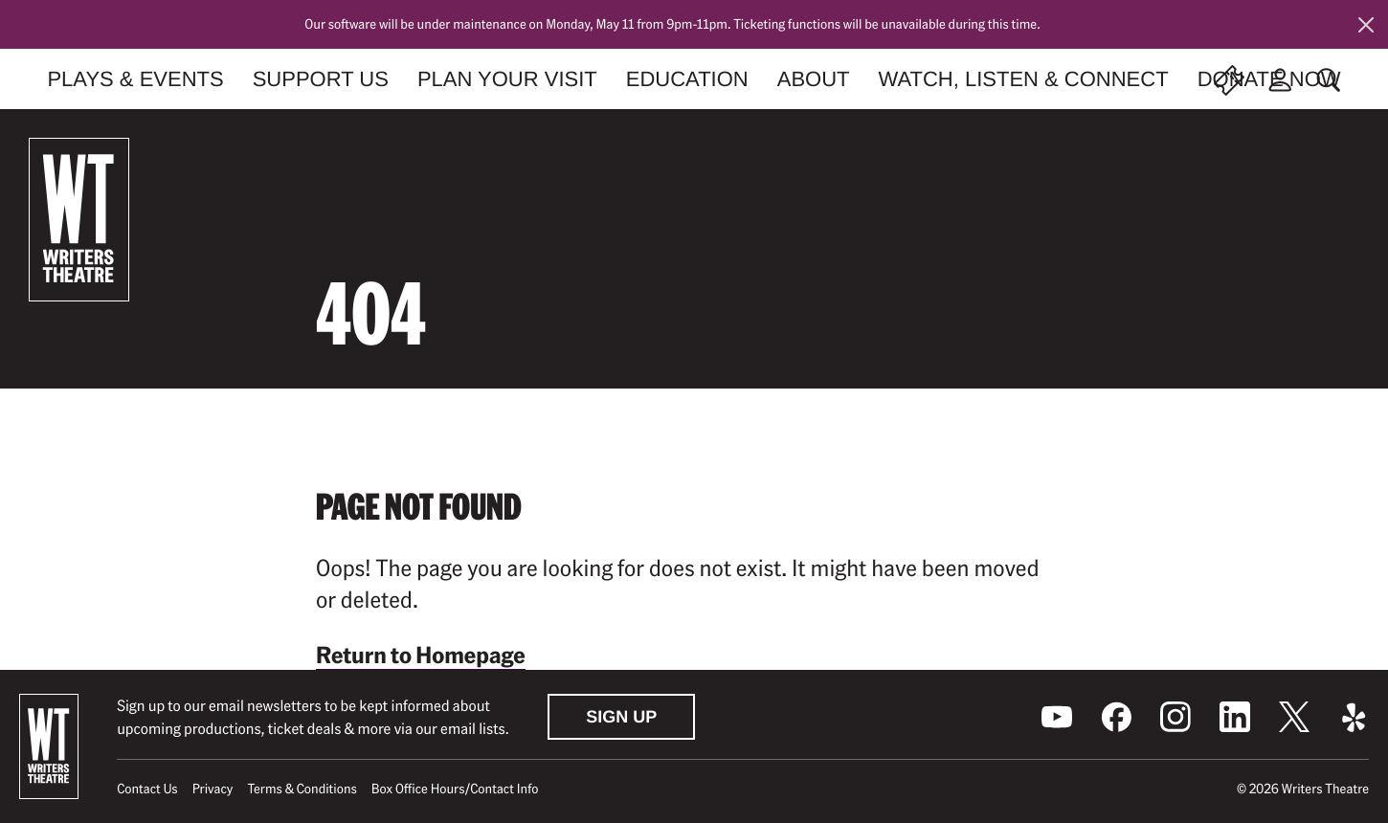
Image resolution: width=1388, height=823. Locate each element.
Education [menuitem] (687, 79)
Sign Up (621, 716)
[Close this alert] (1366, 25)
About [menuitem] (813, 79)
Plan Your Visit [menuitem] (507, 79)
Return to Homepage (421, 654)
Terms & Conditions (301, 788)
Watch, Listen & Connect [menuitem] (1024, 79)
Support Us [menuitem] (321, 79)
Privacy (213, 788)
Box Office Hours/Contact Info (455, 788)
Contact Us (147, 788)
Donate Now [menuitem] (1269, 79)
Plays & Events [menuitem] (135, 79)
